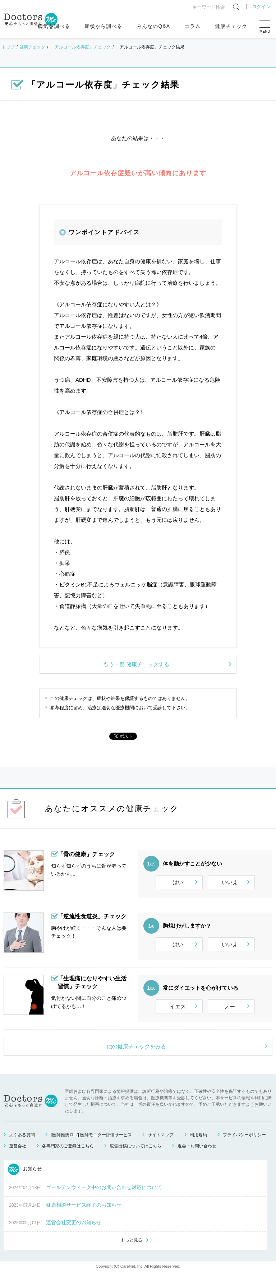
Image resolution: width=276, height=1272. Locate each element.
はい (177, 882)
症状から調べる (103, 26)
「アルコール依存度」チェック (80, 47)
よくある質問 (22, 1134)
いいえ (230, 882)
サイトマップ (161, 1134)
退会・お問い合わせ (197, 1145)
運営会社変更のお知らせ (73, 1222)
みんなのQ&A (153, 26)
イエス (178, 1006)
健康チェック (231, 26)
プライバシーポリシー (244, 1134)
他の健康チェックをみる (136, 1046)
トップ (8, 47)
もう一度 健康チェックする (136, 664)
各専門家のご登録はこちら (68, 1145)
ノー (229, 1006)
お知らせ (25, 1169)
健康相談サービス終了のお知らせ (83, 1205)
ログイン (261, 6)
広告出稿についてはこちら (135, 1145)
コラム (192, 26)
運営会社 (17, 1145)
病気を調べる (54, 26)
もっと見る (131, 1240)
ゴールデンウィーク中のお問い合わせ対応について (104, 1187)
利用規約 (198, 1134)
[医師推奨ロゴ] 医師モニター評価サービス (91, 1134)
